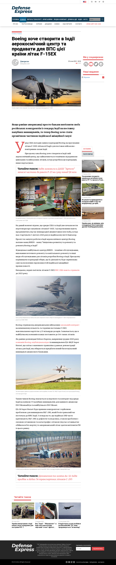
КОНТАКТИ (101, 562)
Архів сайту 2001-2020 (93, 24)
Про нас (15, 24)
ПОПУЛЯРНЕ (88, 154)
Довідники (48, 24)
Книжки (56, 24)
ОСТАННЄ (87, 149)
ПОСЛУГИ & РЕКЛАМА (82, 562)
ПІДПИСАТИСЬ (98, 549)
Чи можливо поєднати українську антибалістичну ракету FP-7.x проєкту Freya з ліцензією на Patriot (92, 179)
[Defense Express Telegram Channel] (103, 2)
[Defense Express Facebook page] (92, 2)
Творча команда (27, 24)
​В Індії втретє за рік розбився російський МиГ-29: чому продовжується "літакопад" (69, 526)
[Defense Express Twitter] (100, 2)
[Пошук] (102, 19)
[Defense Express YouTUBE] (96, 2)
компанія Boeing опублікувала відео (33, 342)
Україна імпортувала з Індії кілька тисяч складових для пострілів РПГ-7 (22, 525)
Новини (19, 33)
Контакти (78, 24)
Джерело (24, 61)
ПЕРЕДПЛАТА (93, 562)
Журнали (39, 24)
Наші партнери (67, 24)
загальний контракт (70, 325)
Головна (14, 33)
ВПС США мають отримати (68, 270)
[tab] (87, 149)
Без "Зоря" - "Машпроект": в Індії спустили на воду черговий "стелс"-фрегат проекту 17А (46, 526)
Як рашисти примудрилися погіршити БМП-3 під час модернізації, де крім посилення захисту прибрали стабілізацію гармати (93, 203)
